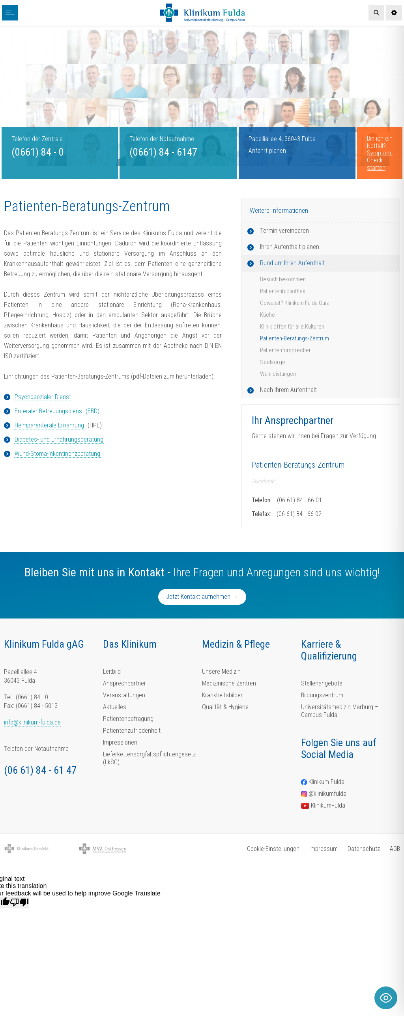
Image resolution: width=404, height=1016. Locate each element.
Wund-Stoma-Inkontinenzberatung (57, 453)
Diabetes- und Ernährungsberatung (59, 439)
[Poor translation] (19, 902)
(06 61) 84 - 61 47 (40, 770)
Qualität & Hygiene (225, 707)
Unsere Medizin (221, 671)
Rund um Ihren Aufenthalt (292, 263)
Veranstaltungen (124, 695)
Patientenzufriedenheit (132, 730)
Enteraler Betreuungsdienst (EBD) (57, 411)
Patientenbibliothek (282, 291)
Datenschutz (364, 849)
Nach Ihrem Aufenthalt (288, 390)
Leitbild (112, 671)
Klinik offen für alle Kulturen (292, 326)
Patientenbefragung (128, 719)
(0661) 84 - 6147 (163, 152)
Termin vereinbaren (284, 230)
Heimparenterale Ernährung (50, 425)
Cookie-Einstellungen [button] (273, 849)
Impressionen (120, 742)
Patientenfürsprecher (285, 350)
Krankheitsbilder (222, 695)
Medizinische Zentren (229, 683)
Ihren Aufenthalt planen (289, 247)
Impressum (323, 849)
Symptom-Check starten (380, 160)
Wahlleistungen (278, 373)
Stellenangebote (321, 683)
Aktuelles (114, 707)
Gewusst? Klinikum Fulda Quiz (294, 302)
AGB (395, 849)
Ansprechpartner (124, 683)
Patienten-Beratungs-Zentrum (294, 338)
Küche (267, 314)
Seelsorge (272, 362)
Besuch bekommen (283, 279)
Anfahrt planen (267, 150)
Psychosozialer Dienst (43, 397)
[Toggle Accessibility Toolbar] (386, 998)
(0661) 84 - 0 (37, 152)
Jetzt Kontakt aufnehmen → (202, 596)
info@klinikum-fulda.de (32, 722)
